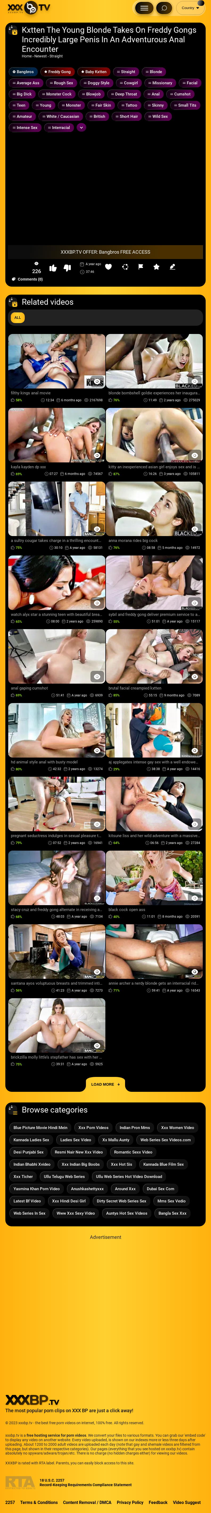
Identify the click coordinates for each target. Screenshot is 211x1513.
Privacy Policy (130, 1502)
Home (27, 56)
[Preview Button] (97, 381)
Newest (40, 56)
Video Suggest (187, 1502)
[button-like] (53, 268)
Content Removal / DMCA (87, 1502)
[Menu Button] (144, 8)
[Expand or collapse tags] (81, 127)
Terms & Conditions (39, 1502)
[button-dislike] (67, 268)
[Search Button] (164, 8)
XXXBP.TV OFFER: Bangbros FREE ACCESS (105, 252)
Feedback (158, 1502)
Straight (56, 56)
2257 (10, 1502)
